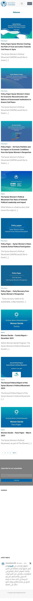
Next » (14, 453)
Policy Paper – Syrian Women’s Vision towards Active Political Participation (16, 245)
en (29, 3)
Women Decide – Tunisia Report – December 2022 (14, 337)
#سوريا (10, 566)
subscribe (16, 480)
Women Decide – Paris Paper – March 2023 (16, 434)
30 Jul (25, 563)
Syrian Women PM (11, 563)
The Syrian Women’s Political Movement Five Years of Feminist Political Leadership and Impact (14, 199)
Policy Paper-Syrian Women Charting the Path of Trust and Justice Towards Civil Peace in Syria (16, 46)
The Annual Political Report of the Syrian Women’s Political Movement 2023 (15, 385)
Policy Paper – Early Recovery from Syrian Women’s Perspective (15, 292)
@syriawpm (19, 563)
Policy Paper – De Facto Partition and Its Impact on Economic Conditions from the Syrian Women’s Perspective (16, 149)
